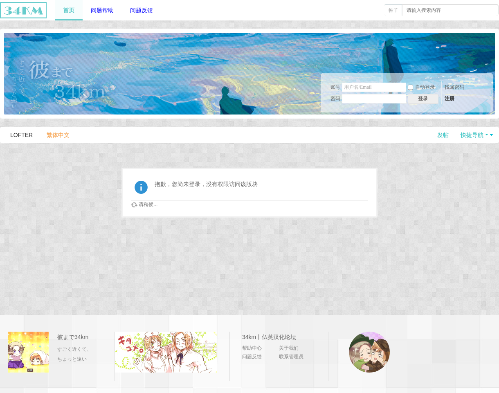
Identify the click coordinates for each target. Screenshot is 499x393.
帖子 (393, 10)
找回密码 (454, 87)
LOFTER (21, 135)
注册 (449, 98)
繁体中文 (58, 135)
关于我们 (289, 348)
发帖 (443, 135)
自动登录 (421, 87)
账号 (335, 87)
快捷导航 (472, 135)
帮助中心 (252, 348)
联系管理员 (291, 356)
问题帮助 (102, 10)
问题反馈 (141, 10)
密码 (335, 98)
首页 (68, 10)
